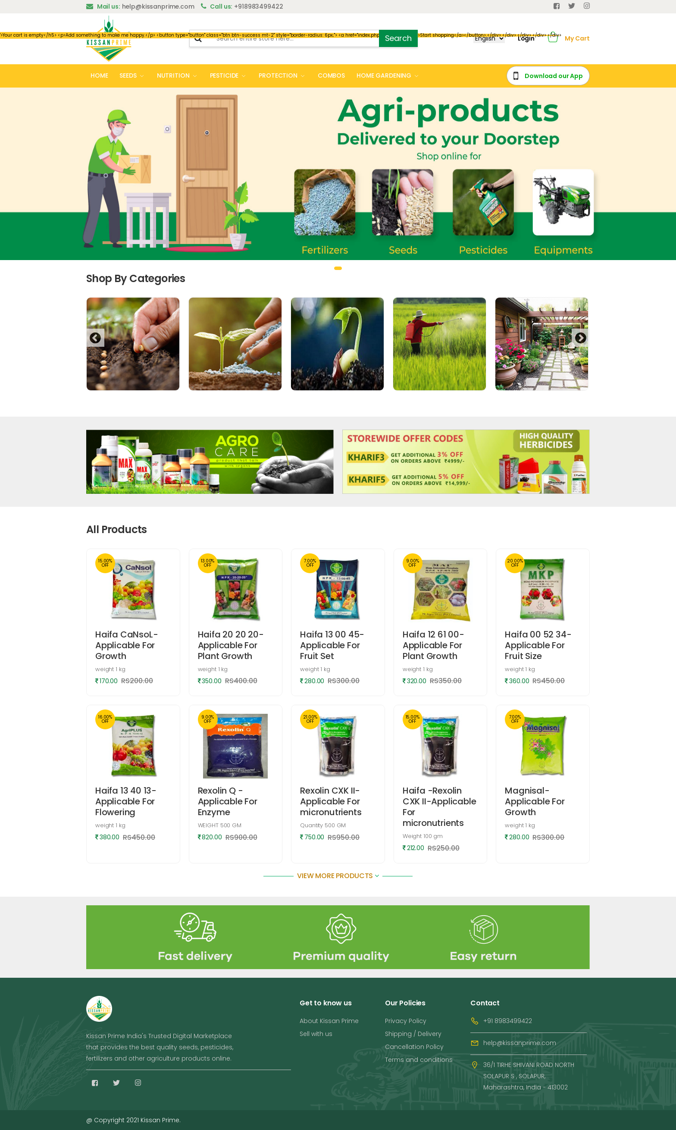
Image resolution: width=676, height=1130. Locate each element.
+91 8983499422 (507, 1021)
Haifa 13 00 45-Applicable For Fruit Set (332, 645)
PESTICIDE (224, 75)
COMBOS (331, 75)
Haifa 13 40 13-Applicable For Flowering (125, 801)
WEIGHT (219, 825)
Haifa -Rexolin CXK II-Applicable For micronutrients (439, 807)
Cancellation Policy (414, 1046)
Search (398, 38)
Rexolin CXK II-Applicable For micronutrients (330, 801)
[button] (553, 38)
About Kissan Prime (329, 1021)
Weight (423, 836)
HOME (99, 75)
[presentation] (95, 338)
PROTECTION (278, 75)
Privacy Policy (405, 1021)
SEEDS (127, 75)
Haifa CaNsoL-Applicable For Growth (126, 645)
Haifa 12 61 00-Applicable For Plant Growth (433, 645)
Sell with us (316, 1034)
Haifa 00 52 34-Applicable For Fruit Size (538, 645)
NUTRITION (173, 75)
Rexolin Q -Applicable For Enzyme (227, 801)
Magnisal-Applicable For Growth (534, 801)
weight (110, 669)
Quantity (323, 825)
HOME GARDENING (384, 75)
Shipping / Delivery (413, 1034)
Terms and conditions (419, 1059)
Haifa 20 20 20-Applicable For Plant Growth (231, 645)
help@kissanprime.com (519, 1043)
